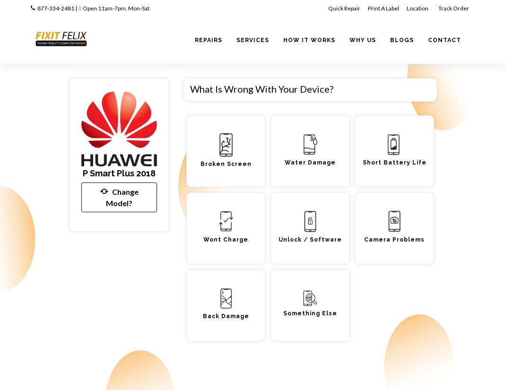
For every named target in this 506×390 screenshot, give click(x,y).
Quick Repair (344, 8)
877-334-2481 (55, 8)
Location (418, 8)
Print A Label (383, 8)
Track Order (454, 8)
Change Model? (119, 197)
